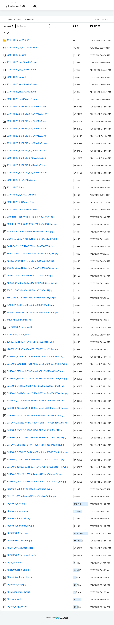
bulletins (13, 6)
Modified (95, 26)
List (97, 19)
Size (75, 26)
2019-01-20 (29, 6)
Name (10, 26)
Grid (105, 19)
